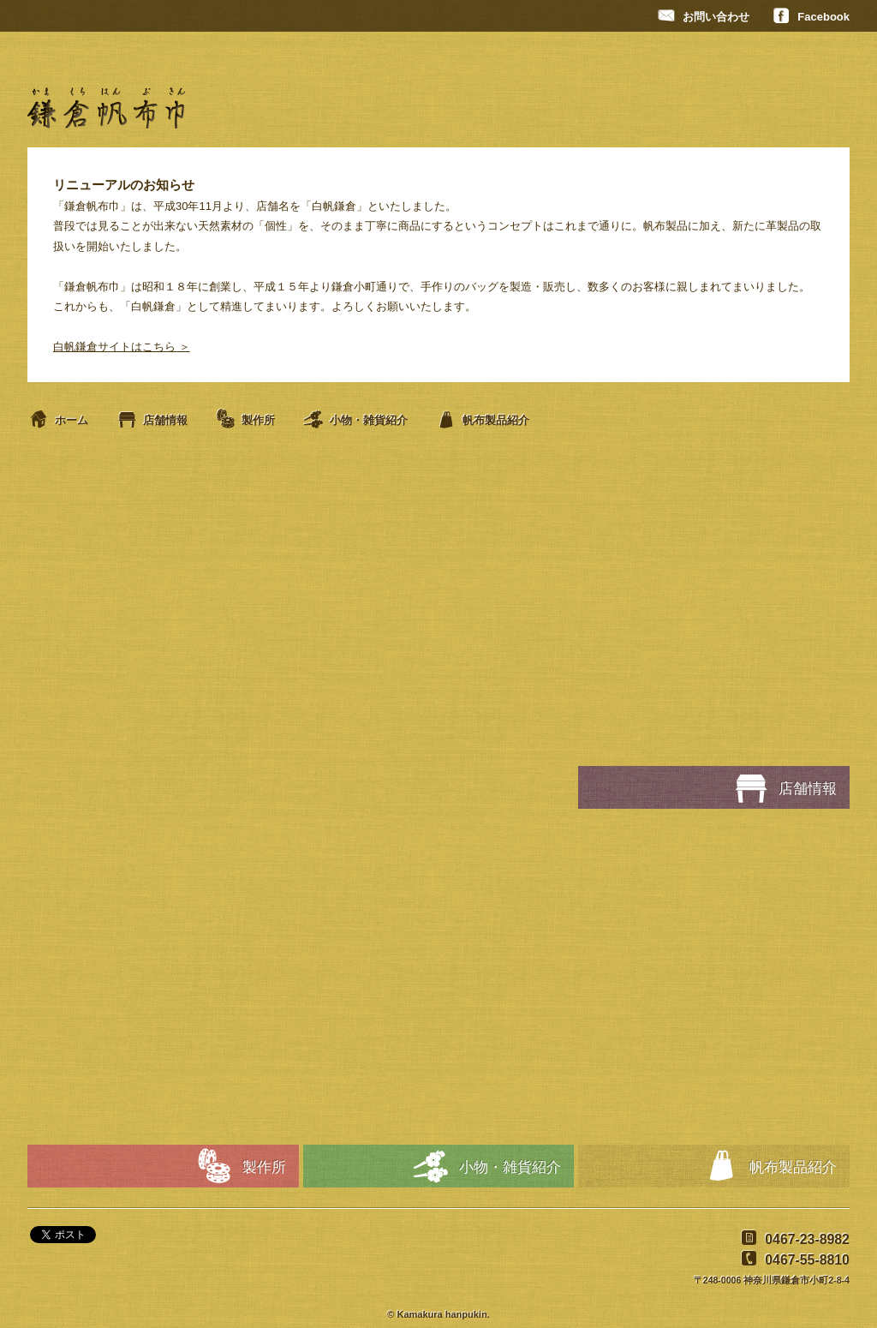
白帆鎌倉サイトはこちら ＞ (121, 346)
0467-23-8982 (793, 1239)
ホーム (57, 420)
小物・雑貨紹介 (355, 420)
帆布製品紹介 (482, 420)
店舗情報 (152, 420)
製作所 (244, 420)
